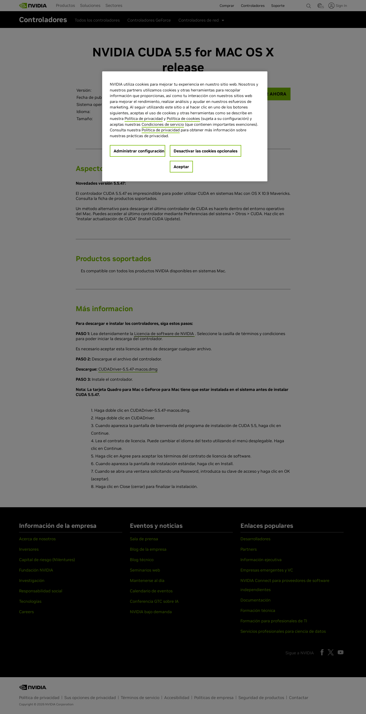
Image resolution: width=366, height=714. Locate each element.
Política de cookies (183, 118)
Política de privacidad (144, 118)
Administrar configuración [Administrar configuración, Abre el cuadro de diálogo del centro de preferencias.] (139, 150)
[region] (184, 126)
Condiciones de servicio (163, 124)
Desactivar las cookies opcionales (205, 150)
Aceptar (181, 166)
